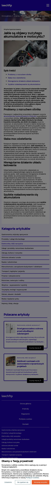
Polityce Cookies (32, 477)
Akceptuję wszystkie (40, 482)
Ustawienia (8, 482)
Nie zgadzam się (22, 482)
